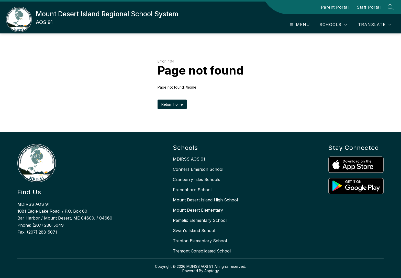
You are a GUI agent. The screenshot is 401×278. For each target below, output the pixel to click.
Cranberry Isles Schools (196, 179)
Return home (172, 104)
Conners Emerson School (198, 169)
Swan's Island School (194, 230)
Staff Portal (369, 7)
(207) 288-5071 (42, 232)
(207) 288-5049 (48, 225)
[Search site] (391, 7)
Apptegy (211, 271)
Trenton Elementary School (200, 240)
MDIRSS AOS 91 (189, 159)
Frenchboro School (192, 189)
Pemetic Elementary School (200, 220)
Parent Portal (335, 7)
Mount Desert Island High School (205, 199)
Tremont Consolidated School (202, 250)
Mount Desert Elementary (198, 210)
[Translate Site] (375, 24)
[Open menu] (299, 24)
